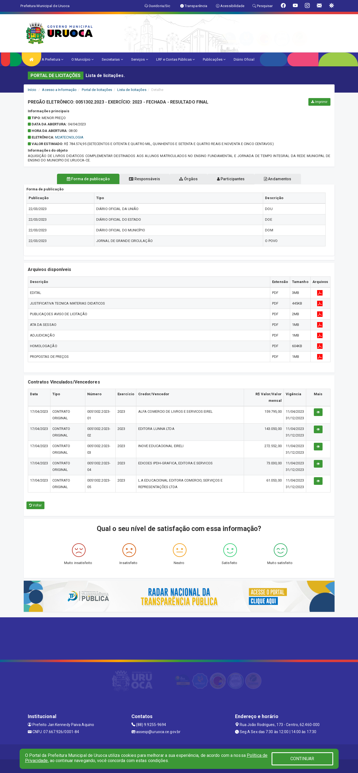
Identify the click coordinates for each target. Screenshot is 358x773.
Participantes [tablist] (234, 179)
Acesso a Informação (59, 90)
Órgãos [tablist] (188, 179)
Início (32, 90)
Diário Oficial (244, 59)
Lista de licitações (131, 90)
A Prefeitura (52, 59)
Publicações (214, 59)
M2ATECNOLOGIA (69, 137)
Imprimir (319, 102)
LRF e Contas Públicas (175, 59)
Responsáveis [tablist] (140, 179)
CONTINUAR (302, 758)
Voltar (35, 505)
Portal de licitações (97, 90)
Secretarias (112, 59)
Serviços (139, 59)
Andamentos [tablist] (285, 179)
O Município (82, 59)
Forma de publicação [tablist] (81, 179)
